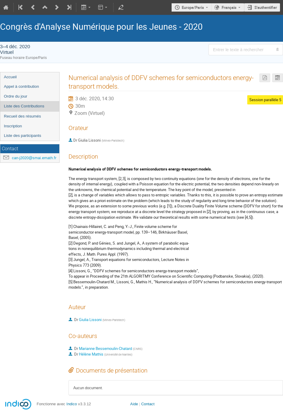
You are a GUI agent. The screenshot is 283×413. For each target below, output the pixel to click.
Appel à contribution (21, 86)
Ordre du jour (15, 96)
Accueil (10, 77)
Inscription (13, 126)
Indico (71, 403)
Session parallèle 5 (265, 99)
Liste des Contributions (24, 106)
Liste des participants (22, 135)
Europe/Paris (193, 7)
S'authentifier (265, 7)
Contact (148, 403)
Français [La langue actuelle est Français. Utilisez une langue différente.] (229, 7)
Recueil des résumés (22, 116)
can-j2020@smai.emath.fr (34, 157)
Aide (134, 403)
